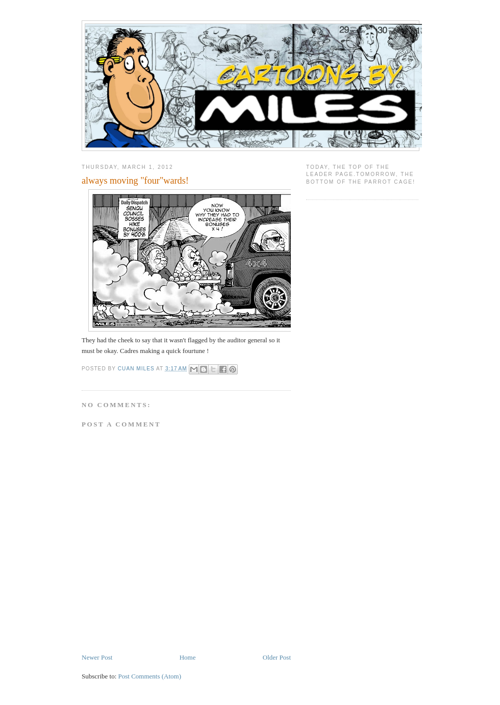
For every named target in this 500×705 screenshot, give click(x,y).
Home (188, 657)
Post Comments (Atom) (150, 676)
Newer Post (97, 657)
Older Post (277, 657)
